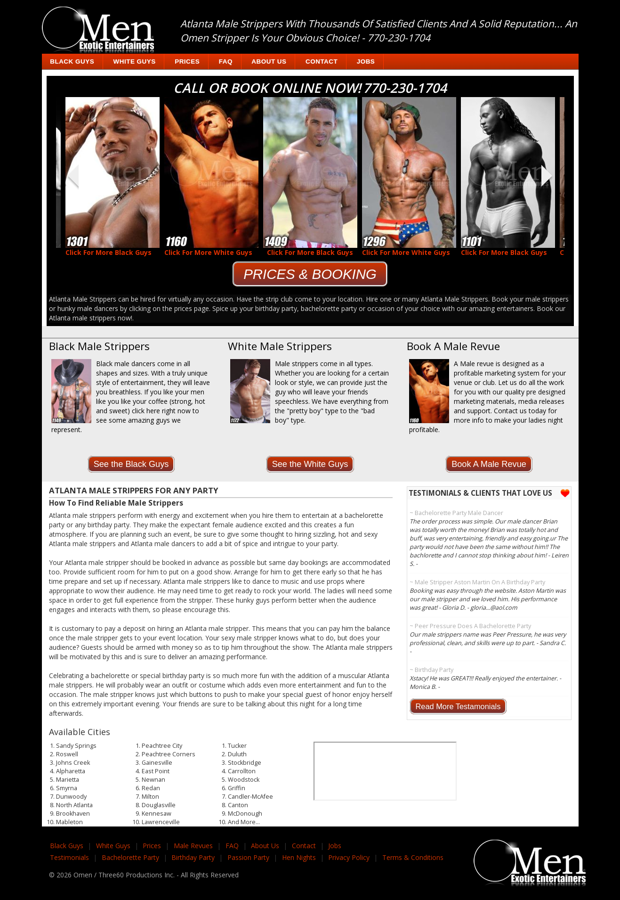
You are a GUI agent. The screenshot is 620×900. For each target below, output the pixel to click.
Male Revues (193, 845)
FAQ (226, 61)
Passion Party (248, 857)
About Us (268, 61)
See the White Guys (310, 464)
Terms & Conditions (412, 857)
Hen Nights (299, 857)
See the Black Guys (131, 464)
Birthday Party (193, 857)
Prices (187, 61)
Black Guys (72, 61)
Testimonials (69, 857)
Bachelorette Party (130, 857)
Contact (322, 61)
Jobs (366, 61)
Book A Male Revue (488, 464)
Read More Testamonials (458, 706)
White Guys (134, 61)
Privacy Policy (349, 857)
